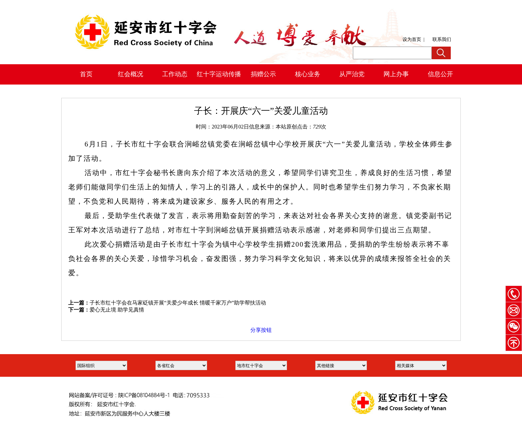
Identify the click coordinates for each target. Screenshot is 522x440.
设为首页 (411, 39)
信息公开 (440, 74)
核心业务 (307, 74)
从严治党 (352, 74)
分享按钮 (261, 330)
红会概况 (130, 74)
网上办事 (396, 74)
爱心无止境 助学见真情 (117, 310)
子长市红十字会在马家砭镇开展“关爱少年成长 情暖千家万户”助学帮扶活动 (178, 303)
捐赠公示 (263, 74)
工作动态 (174, 74)
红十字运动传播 (219, 74)
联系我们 (441, 39)
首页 (86, 74)
